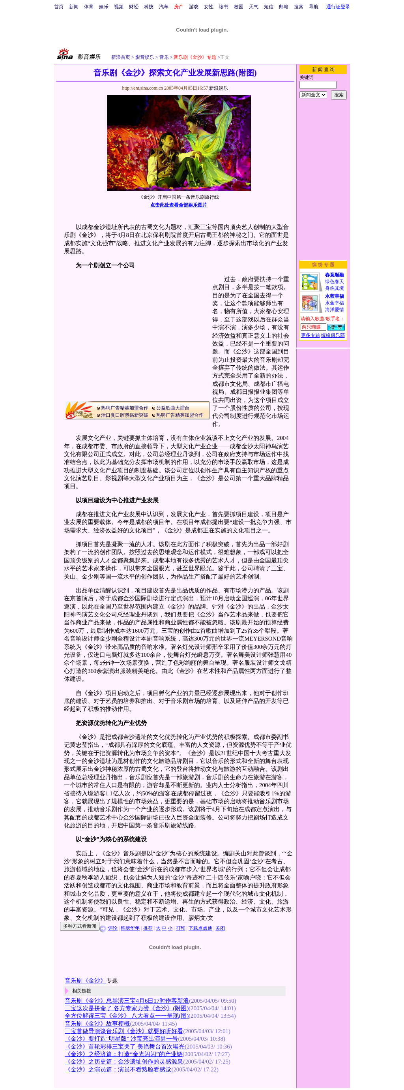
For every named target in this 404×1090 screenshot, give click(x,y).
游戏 (193, 6)
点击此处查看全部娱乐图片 (178, 205)
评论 (113, 928)
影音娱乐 (144, 57)
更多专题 (310, 335)
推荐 (148, 928)
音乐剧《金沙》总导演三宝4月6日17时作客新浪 (127, 1001)
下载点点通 (200, 928)
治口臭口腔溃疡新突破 (124, 415)
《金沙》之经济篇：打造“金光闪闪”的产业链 (123, 1054)
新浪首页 (120, 57)
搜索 (298, 6)
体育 (89, 6)
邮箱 (283, 6)
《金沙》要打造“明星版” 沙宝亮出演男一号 (121, 1039)
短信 (268, 6)
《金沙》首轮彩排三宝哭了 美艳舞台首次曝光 (125, 1046)
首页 (59, 6)
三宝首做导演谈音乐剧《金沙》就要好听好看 (124, 1031)
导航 (313, 6)
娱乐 (103, 6)
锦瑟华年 (130, 928)
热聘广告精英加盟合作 (124, 408)
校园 (238, 6)
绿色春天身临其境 (334, 281)
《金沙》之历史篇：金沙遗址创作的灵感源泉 (124, 1061)
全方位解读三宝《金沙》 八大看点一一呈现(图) (127, 1016)
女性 (208, 6)
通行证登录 (338, 6)
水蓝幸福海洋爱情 (334, 302)
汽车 (163, 6)
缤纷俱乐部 (333, 335)
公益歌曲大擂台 (172, 408)
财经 (133, 6)
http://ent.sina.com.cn (143, 88)
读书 (223, 6)
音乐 (163, 57)
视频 (118, 6)
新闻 (74, 6)
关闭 (220, 928)
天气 (253, 6)
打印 (180, 928)
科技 (148, 6)
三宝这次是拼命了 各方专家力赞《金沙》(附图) (127, 1008)
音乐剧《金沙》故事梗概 (97, 1023)
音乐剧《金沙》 (85, 980)
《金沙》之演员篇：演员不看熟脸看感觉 (118, 1069)
